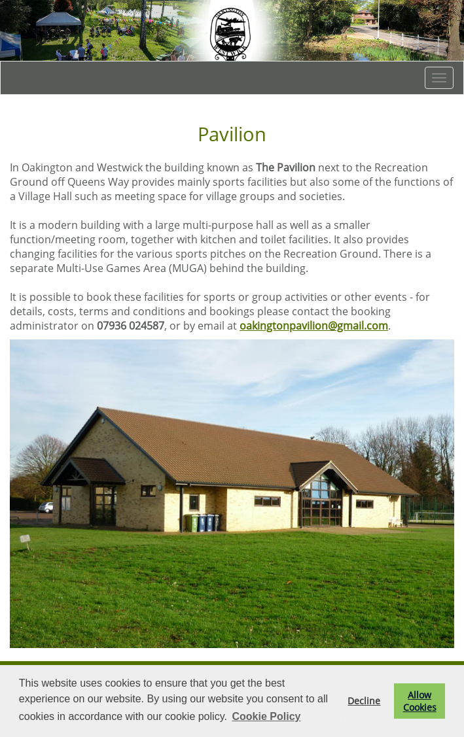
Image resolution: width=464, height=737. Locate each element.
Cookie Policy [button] (266, 716)
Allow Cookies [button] (420, 701)
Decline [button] (364, 700)
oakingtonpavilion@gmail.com (314, 325)
